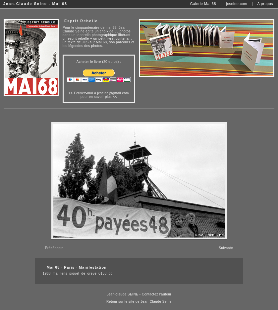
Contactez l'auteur (156, 294)
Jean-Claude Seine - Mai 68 (35, 4)
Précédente (54, 248)
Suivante (226, 248)
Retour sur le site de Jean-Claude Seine (139, 301)
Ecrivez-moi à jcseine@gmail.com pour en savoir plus (101, 95)
